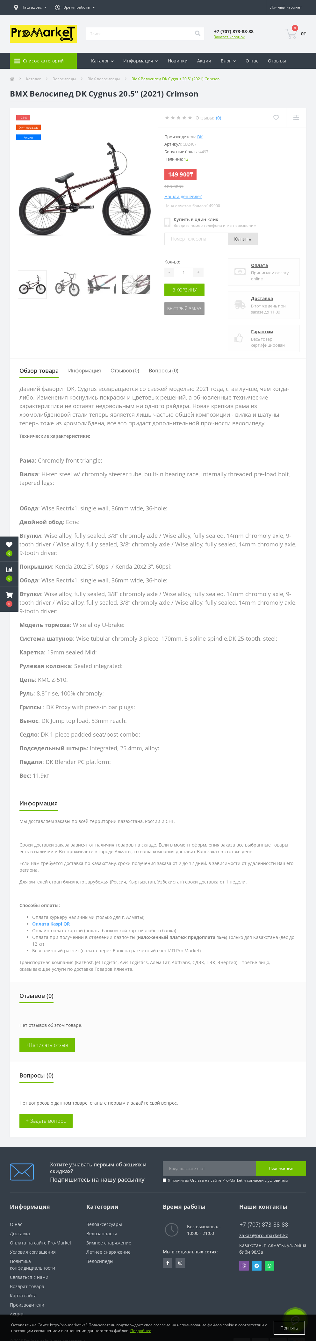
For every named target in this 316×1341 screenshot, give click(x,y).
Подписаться (281, 1168)
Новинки (178, 61)
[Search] (197, 33)
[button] (9, 599)
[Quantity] (183, 272)
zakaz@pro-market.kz (263, 1235)
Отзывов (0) (125, 370)
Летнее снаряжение (108, 1252)
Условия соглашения (33, 1252)
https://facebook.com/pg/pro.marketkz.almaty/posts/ (167, 1263)
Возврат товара (27, 1286)
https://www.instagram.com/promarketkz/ (180, 1263)
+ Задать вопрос (46, 1120)
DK (200, 137)
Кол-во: (172, 262)
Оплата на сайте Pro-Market (216, 1180)
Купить (242, 238)
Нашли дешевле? (183, 196)
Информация (84, 370)
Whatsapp (269, 1266)
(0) (218, 118)
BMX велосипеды (104, 79)
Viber (244, 1266)
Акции (204, 61)
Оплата (259, 265)
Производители (27, 1305)
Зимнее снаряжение (108, 1243)
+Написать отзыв (47, 1045)
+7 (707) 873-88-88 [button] (264, 1224)
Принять (289, 1328)
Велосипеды (64, 79)
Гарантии (262, 331)
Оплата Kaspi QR (51, 924)
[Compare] (296, 117)
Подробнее (140, 1330)
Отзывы (277, 61)
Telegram (257, 1266)
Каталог (33, 79)
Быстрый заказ (184, 309)
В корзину (184, 290)
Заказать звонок (229, 37)
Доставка (262, 298)
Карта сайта (23, 1296)
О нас (252, 61)
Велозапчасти (101, 1233)
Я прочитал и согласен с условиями (228, 1180)
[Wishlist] (276, 117)
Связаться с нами (29, 1277)
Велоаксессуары (104, 1224)
